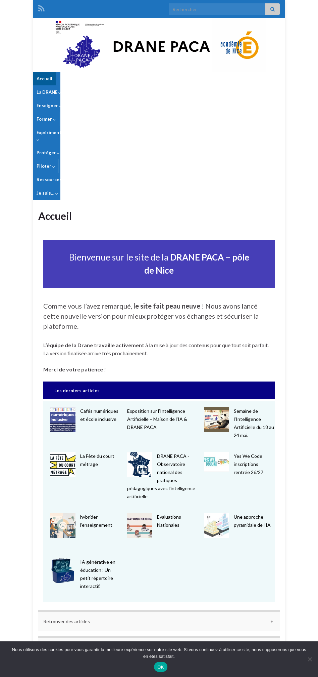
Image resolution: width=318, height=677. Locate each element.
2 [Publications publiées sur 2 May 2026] (225, 568)
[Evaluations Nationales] (139, 424)
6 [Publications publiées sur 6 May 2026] (125, 577)
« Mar (157, 612)
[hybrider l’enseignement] (62, 424)
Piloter (228, 78)
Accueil (44, 78)
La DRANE (71, 78)
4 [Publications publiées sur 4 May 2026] (59, 577)
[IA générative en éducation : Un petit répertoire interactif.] (62, 469)
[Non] (309, 659)
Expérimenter (165, 78)
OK (160, 667)
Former (132, 78)
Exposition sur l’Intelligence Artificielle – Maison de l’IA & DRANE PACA (157, 318)
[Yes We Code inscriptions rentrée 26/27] (216, 361)
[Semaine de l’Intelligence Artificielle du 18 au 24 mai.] (216, 318)
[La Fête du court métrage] (62, 363)
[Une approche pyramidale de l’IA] (216, 424)
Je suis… (47, 92)
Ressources (259, 78)
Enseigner (103, 78)
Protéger (200, 78)
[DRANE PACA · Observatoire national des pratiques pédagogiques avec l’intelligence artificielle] (139, 363)
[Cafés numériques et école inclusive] (62, 318)
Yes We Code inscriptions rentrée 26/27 (248, 363)
